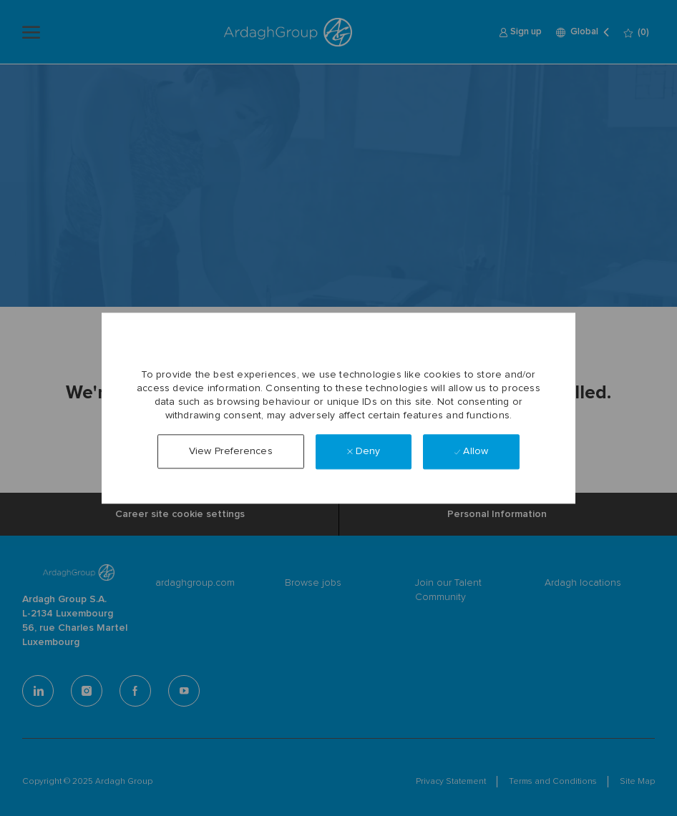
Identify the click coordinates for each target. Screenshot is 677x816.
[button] (230, 452)
